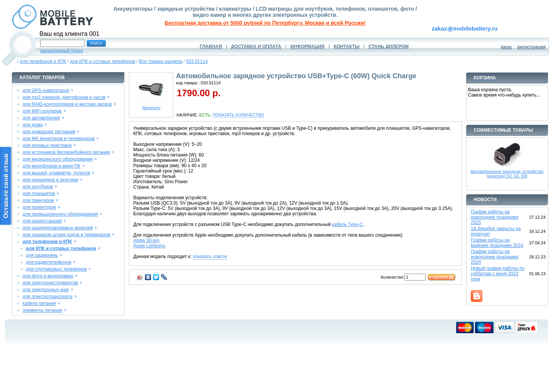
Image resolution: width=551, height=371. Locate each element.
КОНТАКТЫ (346, 46)
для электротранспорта (47, 296)
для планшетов (39, 193)
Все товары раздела (160, 61)
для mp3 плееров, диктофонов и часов (64, 97)
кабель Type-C (347, 224)
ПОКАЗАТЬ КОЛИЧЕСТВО (238, 115)
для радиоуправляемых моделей (58, 228)
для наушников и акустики (50, 179)
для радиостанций (42, 221)
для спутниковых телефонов (56, 269)
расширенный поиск (61, 50)
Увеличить (151, 106)
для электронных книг (46, 289)
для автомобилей (41, 118)
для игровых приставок (47, 145)
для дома (32, 124)
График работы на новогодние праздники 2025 (494, 217)
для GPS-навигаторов (46, 90)
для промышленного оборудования (60, 214)
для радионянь (42, 255)
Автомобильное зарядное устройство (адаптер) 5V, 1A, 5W (506, 173)
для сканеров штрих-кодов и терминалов (66, 234)
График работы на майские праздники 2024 (497, 242)
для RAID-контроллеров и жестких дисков (67, 104)
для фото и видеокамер (48, 276)
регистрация (531, 47)
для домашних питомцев (49, 131)
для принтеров (38, 200)
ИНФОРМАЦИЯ (307, 46)
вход (506, 47)
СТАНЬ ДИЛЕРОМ (389, 46)
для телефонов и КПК (43, 61)
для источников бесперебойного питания (66, 152)
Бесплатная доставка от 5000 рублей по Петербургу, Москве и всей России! (265, 23)
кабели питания (39, 303)
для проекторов (39, 207)
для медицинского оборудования (58, 159)
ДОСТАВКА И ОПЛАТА (256, 46)
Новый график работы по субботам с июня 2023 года (498, 274)
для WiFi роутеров (42, 111)
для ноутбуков (38, 186)
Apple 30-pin (146, 240)
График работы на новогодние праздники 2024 (494, 257)
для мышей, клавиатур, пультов (56, 173)
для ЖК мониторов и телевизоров (59, 138)
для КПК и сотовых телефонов (102, 61)
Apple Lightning (149, 245)
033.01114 (197, 61)
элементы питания (42, 310)
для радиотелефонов (49, 262)
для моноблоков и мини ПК (51, 166)
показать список (210, 256)
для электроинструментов (50, 283)
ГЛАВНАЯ (211, 46)
